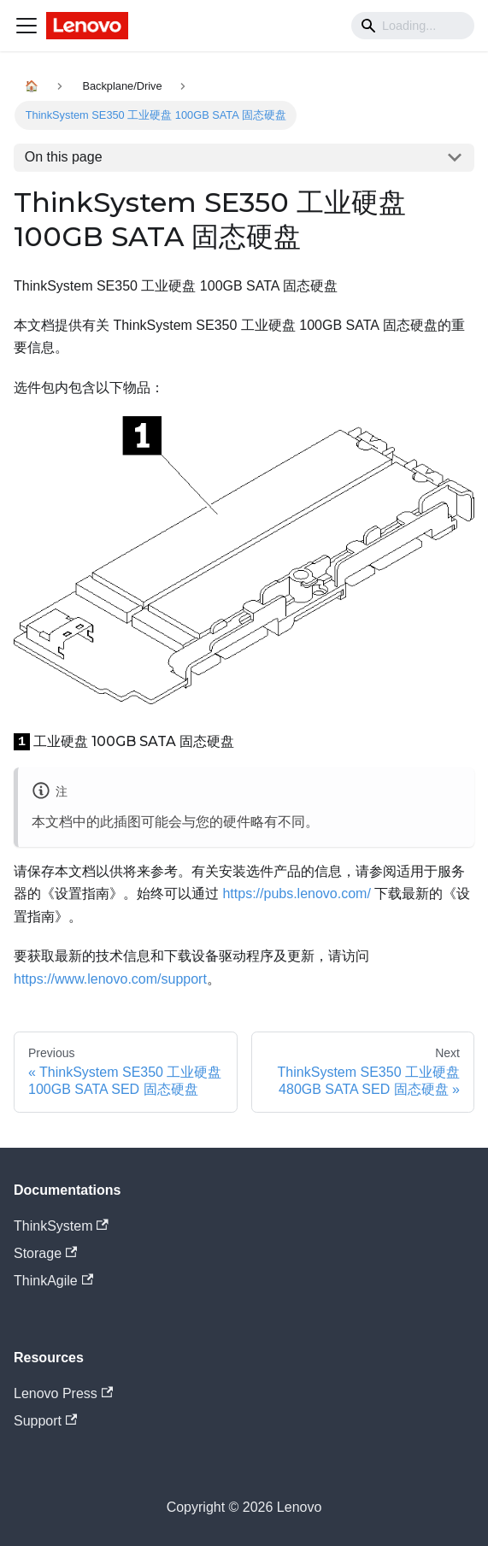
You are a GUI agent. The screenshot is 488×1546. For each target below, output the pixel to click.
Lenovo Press (63, 1393)
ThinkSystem (61, 1226)
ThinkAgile (53, 1280)
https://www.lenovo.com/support (110, 979)
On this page (64, 157)
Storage (45, 1253)
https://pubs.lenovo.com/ (296, 893)
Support (45, 1421)
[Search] (412, 25)
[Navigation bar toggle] (26, 25)
